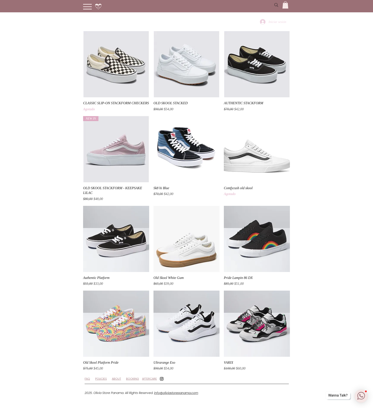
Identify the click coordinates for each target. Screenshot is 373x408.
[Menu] (87, 6)
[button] (285, 4)
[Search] (276, 5)
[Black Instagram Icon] (161, 378)
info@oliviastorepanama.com (176, 393)
